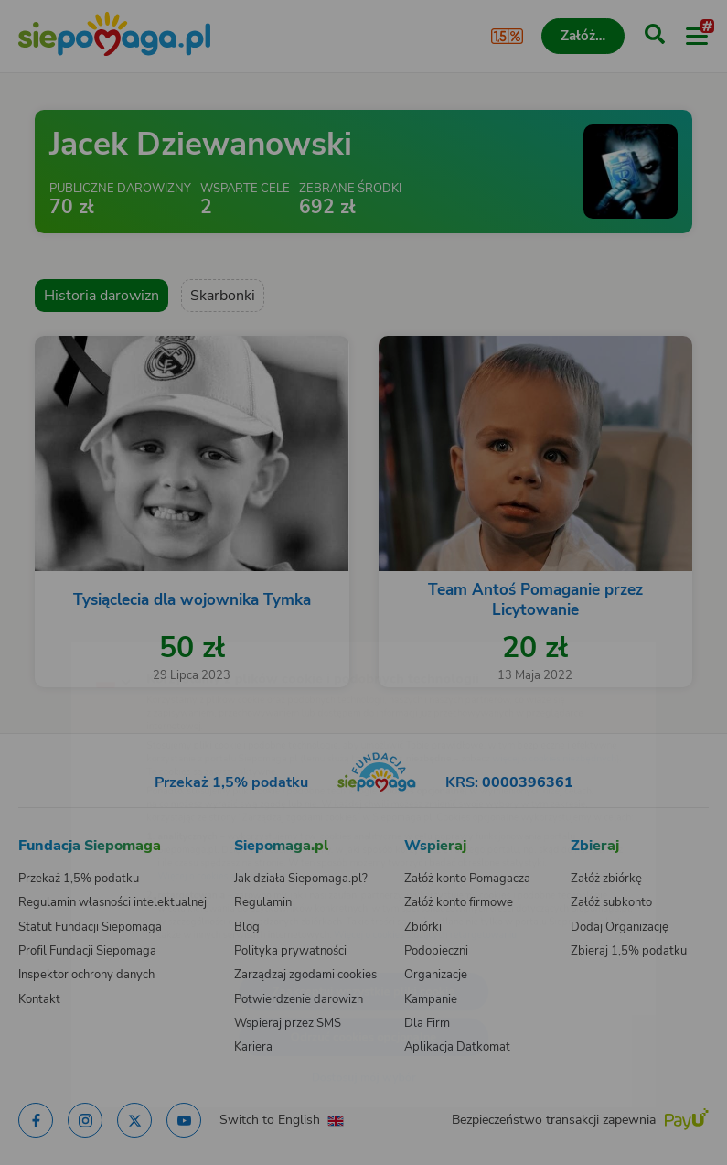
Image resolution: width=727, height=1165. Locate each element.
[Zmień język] (51, 635)
